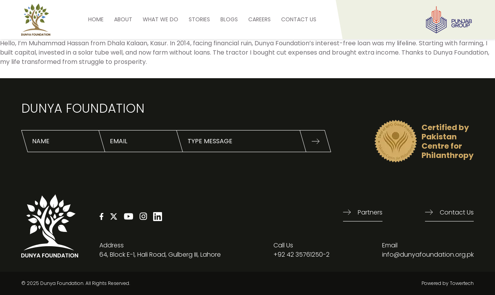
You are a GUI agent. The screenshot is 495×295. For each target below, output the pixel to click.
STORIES (199, 19)
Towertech (462, 283)
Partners (370, 212)
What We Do (160, 19)
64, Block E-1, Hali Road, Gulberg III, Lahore (160, 254)
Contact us (457, 212)
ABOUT (123, 19)
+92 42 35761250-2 (301, 254)
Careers (259, 19)
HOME (96, 19)
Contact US (298, 19)
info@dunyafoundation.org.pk (428, 254)
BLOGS (229, 19)
